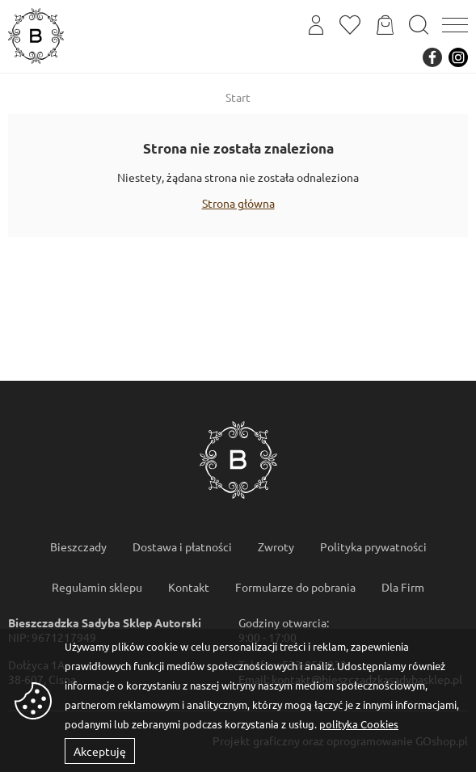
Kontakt (188, 587)
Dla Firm (402, 587)
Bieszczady (78, 546)
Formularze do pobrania (295, 587)
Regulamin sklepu (97, 587)
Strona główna (238, 203)
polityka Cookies (358, 724)
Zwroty (276, 546)
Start (238, 97)
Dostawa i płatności (182, 546)
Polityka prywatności (373, 546)
